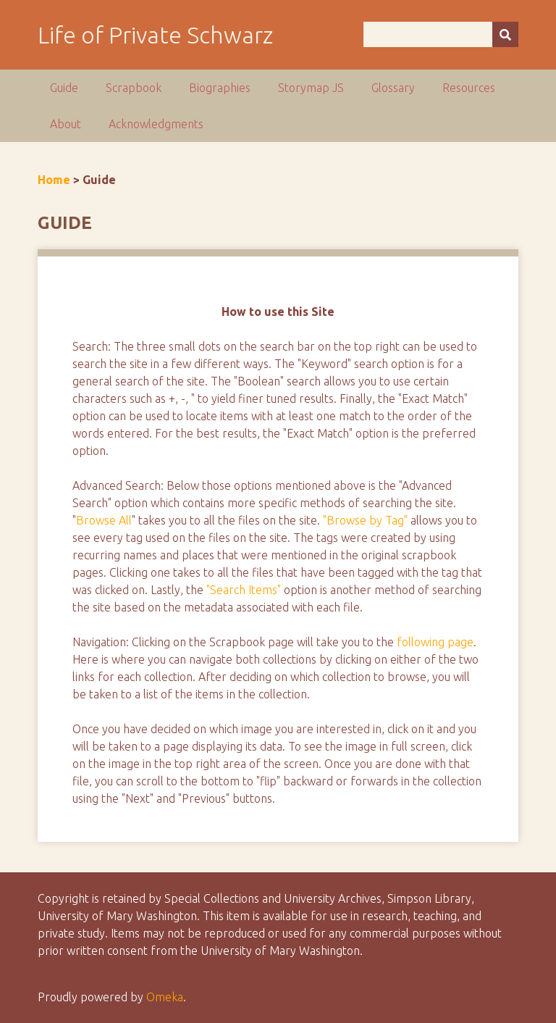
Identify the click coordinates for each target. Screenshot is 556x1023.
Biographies (219, 87)
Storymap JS (311, 87)
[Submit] (505, 34)
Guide (64, 87)
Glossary (393, 87)
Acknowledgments (156, 123)
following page (435, 641)
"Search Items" (243, 589)
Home (54, 179)
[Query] (440, 34)
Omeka (164, 996)
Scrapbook (133, 87)
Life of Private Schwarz (155, 35)
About (65, 123)
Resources (468, 87)
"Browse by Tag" (365, 520)
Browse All (104, 520)
